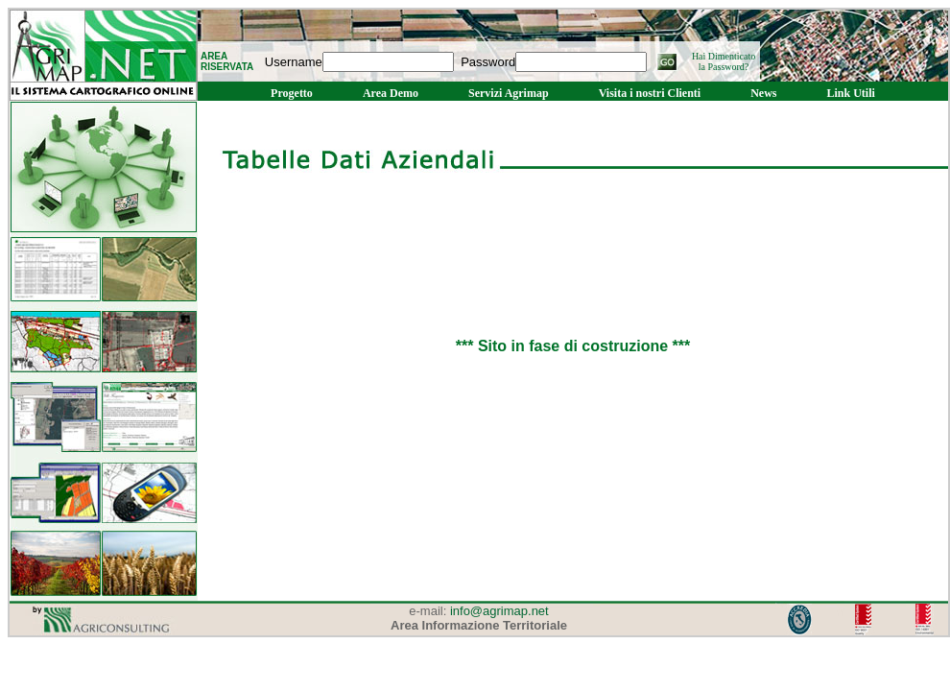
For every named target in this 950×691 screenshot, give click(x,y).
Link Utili (851, 93)
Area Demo (390, 93)
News (763, 93)
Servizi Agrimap (508, 93)
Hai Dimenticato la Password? (723, 61)
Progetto (292, 93)
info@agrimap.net (499, 611)
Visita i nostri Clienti (650, 93)
